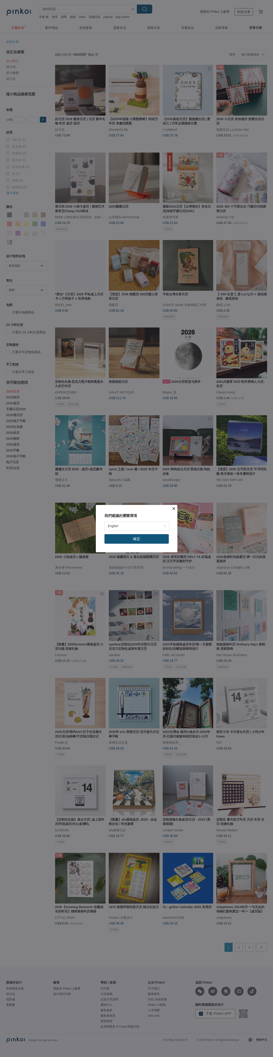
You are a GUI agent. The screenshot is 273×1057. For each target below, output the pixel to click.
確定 (136, 539)
